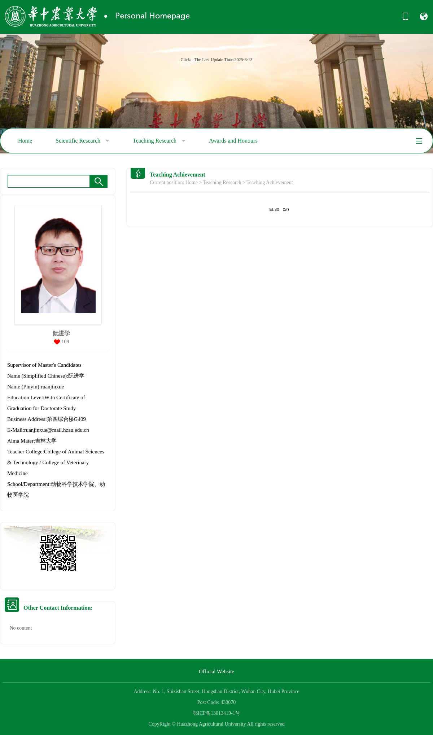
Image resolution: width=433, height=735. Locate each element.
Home (25, 141)
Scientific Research (82, 141)
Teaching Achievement (269, 182)
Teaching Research (159, 141)
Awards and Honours (233, 141)
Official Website (216, 671)
